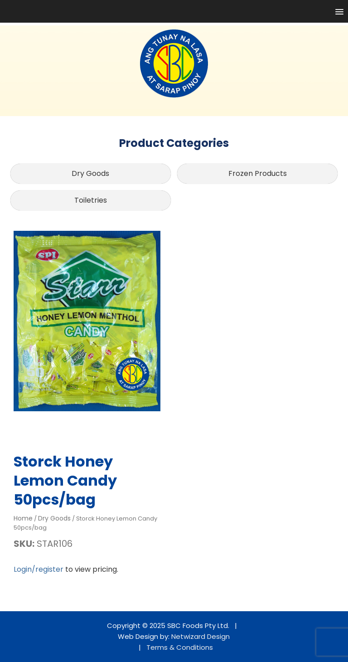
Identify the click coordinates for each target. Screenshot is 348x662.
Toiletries (90, 200)
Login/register (38, 569)
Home (23, 518)
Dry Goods (90, 173)
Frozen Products (257, 173)
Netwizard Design (200, 636)
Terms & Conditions (179, 647)
